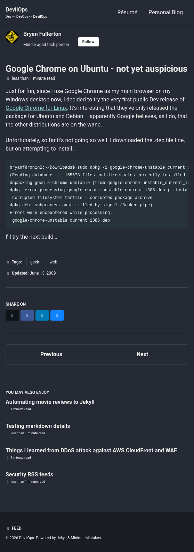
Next (142, 354)
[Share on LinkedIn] (42, 315)
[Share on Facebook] (27, 315)
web (53, 262)
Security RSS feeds (29, 474)
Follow (88, 41)
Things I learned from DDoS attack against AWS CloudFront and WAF (91, 450)
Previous (51, 354)
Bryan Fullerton (42, 34)
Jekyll (61, 538)
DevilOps (26, 12)
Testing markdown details (38, 426)
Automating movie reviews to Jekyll (50, 402)
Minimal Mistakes (86, 538)
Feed (14, 528)
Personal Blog (165, 12)
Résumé (127, 12)
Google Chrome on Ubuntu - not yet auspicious (96, 69)
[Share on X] (12, 315)
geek (34, 262)
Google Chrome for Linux (36, 108)
